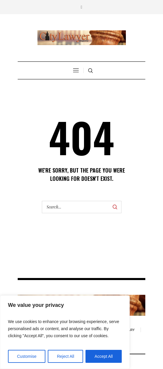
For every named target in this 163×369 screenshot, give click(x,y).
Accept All (104, 356)
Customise (27, 356)
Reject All (65, 356)
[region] (65, 332)
